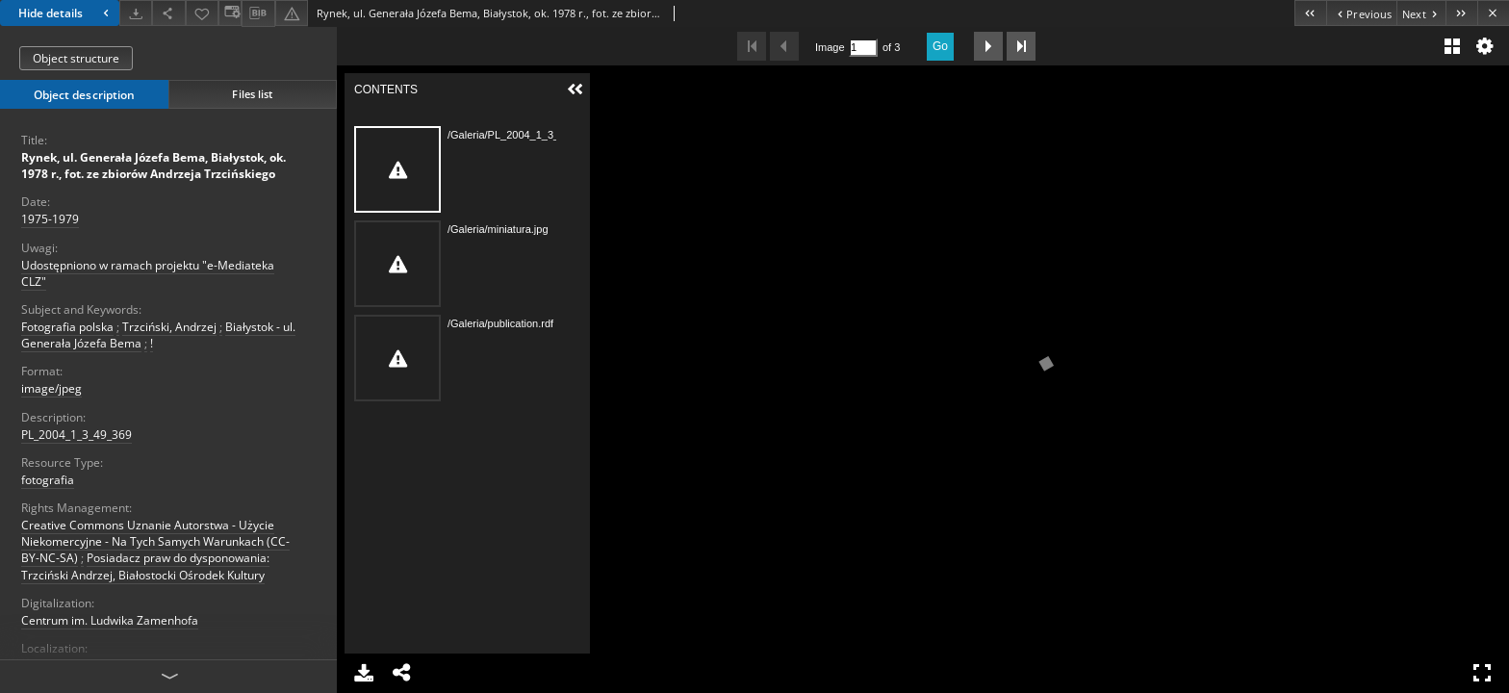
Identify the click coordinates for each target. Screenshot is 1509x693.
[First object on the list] (1310, 13)
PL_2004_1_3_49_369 (76, 434)
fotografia (47, 480)
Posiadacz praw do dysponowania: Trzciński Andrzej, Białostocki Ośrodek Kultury (145, 566)
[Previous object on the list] (1361, 13)
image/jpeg (51, 388)
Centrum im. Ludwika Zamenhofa (109, 620)
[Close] (1493, 13)
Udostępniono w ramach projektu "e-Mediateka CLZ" (147, 273)
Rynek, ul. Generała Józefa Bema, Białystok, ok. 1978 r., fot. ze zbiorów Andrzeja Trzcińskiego (153, 165)
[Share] (168, 13)
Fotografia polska (67, 327)
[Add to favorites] (202, 13)
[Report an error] (291, 13)
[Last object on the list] (1461, 13)
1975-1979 (50, 219)
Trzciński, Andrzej (169, 327)
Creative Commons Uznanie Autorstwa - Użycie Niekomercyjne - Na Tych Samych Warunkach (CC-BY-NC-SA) (155, 541)
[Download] (135, 13)
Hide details (66, 13)
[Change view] (230, 13)
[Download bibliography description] (258, 13)
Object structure (76, 58)
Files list (252, 94)
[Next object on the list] (1420, 13)
